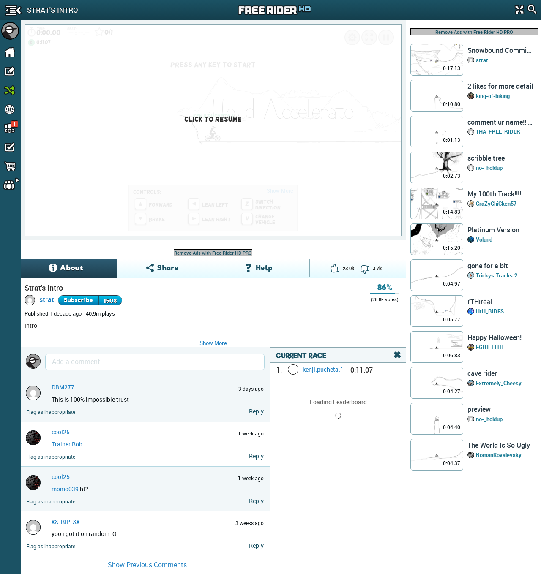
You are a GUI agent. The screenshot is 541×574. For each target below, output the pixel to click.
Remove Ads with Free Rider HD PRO (213, 253)
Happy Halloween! (494, 337)
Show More (213, 343)
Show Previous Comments (147, 564)
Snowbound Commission (500, 50)
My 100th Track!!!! (494, 194)
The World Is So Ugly (498, 445)
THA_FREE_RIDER (498, 131)
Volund (484, 239)
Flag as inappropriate (50, 412)
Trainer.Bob (67, 444)
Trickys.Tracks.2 (496, 275)
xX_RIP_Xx (65, 521)
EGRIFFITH (489, 347)
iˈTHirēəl (479, 301)
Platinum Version (493, 229)
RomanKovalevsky (499, 455)
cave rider (482, 373)
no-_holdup (489, 167)
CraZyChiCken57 (496, 203)
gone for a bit (487, 265)
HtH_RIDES (490, 311)
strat (46, 299)
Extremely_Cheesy (499, 383)
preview (479, 409)
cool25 (61, 432)
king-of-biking (493, 95)
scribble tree (486, 158)
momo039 (65, 489)
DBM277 (63, 387)
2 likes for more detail (500, 86)
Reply (256, 411)
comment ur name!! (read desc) (500, 122)
